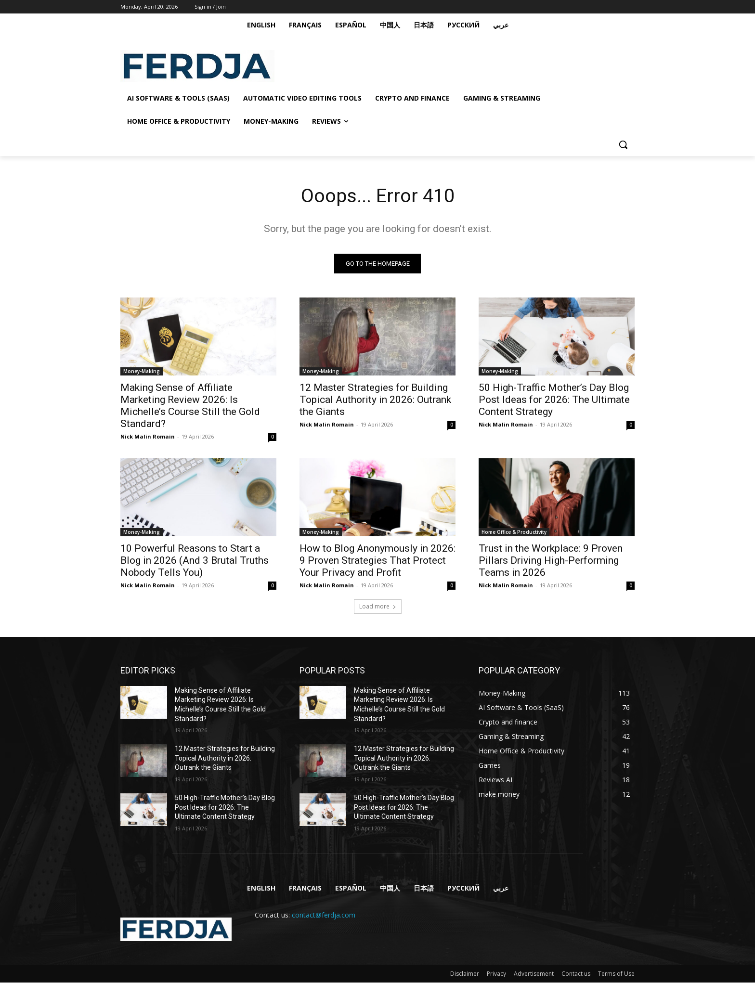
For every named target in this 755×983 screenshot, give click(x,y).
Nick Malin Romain (147, 436)
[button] (623, 144)
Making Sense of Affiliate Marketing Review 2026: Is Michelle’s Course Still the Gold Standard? (190, 405)
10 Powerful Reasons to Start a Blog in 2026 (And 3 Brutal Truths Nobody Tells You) (194, 560)
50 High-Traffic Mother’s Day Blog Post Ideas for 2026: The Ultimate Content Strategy (554, 399)
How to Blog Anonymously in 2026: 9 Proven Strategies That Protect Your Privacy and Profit (377, 560)
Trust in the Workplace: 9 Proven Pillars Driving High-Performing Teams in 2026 (551, 560)
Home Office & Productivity (514, 532)
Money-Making (141, 371)
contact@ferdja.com (323, 914)
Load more (377, 606)
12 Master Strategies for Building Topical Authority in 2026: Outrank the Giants (375, 399)
